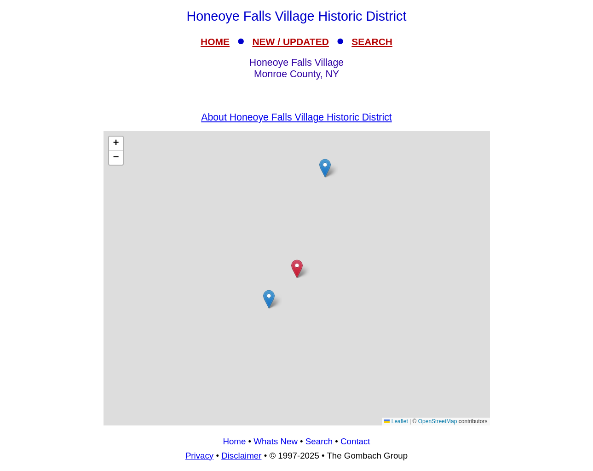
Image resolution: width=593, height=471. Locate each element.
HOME (215, 41)
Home (234, 441)
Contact (355, 441)
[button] (269, 299)
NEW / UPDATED (290, 41)
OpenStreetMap (437, 421)
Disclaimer (241, 455)
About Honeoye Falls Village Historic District (296, 117)
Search (319, 441)
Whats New (275, 441)
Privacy (199, 455)
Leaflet (396, 421)
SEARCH (371, 41)
